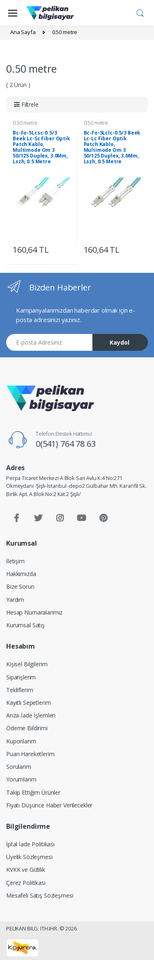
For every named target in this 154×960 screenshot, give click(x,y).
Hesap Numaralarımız (34, 612)
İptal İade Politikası (30, 844)
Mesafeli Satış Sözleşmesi (39, 895)
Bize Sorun (20, 586)
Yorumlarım (21, 779)
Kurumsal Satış (25, 625)
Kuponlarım (21, 741)
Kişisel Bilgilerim (26, 664)
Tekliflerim (19, 690)
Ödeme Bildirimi (27, 728)
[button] (140, 12)
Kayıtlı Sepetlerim (28, 702)
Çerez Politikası (26, 883)
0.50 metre (25, 122)
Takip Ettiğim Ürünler (33, 792)
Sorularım (18, 766)
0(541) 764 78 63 (66, 443)
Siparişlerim (21, 677)
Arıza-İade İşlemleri (30, 715)
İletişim (15, 561)
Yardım (15, 599)
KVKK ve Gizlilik (25, 869)
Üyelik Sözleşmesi (29, 857)
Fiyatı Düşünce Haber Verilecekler (49, 805)
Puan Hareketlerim (30, 754)
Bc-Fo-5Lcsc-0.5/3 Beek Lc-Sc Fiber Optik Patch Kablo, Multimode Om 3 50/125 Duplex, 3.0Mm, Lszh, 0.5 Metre (41, 147)
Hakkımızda (21, 574)
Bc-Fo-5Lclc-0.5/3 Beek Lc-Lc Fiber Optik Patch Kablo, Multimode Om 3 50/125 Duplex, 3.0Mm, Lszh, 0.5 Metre (112, 147)
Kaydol (119, 342)
